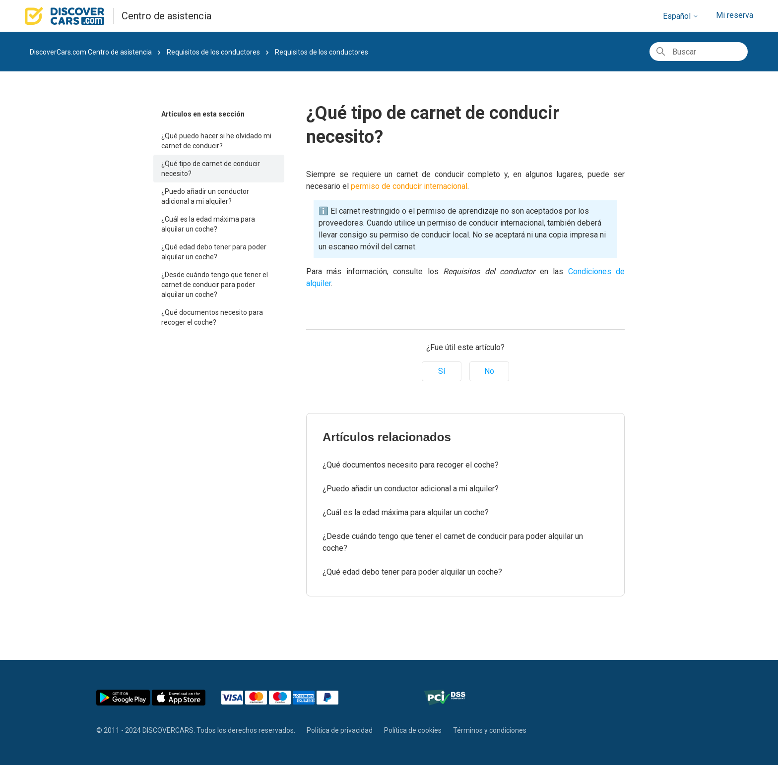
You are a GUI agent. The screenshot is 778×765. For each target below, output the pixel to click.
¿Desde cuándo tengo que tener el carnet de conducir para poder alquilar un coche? (214, 284)
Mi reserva (734, 15)
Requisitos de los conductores (214, 52)
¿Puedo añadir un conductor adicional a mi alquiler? (205, 196)
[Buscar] (698, 51)
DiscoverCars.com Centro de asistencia (91, 52)
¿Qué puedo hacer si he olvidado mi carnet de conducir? (216, 141)
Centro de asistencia (166, 16)
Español (681, 16)
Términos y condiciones (489, 730)
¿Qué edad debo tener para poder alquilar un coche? (213, 252)
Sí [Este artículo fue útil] (441, 371)
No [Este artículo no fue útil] (489, 371)
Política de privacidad (340, 730)
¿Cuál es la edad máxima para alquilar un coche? (208, 224)
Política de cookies (413, 730)
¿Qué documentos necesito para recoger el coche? (212, 317)
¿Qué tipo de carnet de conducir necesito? (210, 168)
